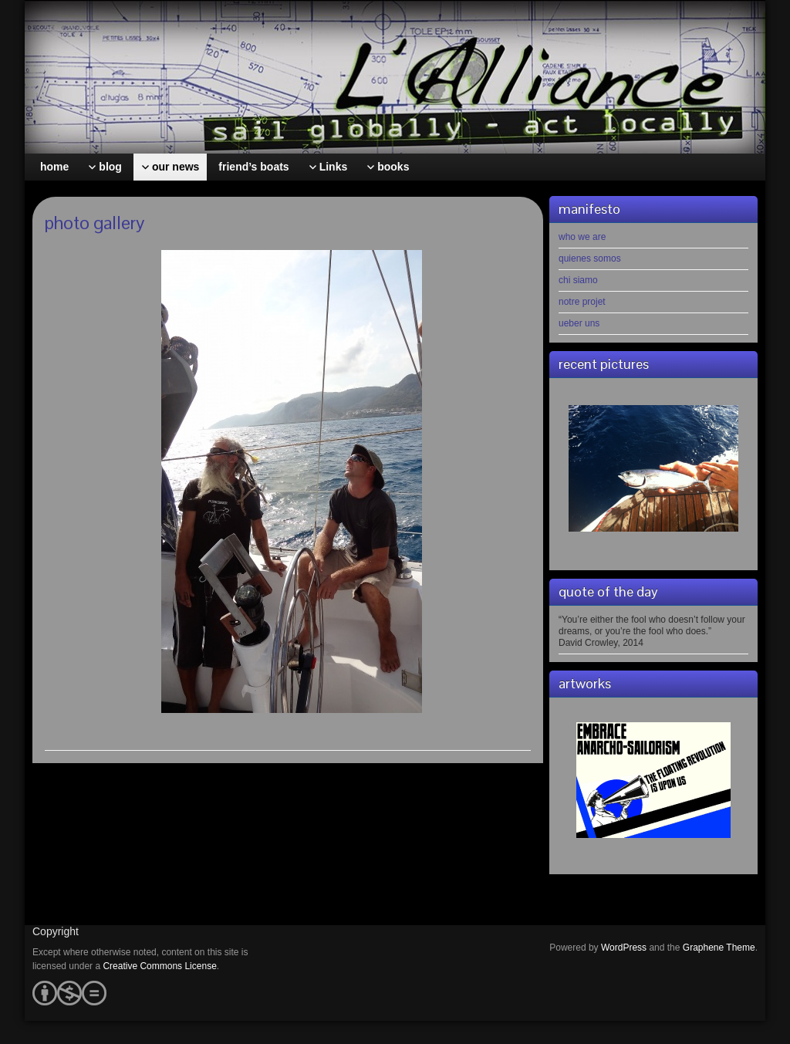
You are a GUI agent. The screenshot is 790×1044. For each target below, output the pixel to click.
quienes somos (590, 258)
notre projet (582, 301)
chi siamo (578, 280)
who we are (582, 236)
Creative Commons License (159, 966)
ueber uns (579, 323)
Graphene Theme (719, 947)
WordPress (624, 947)
